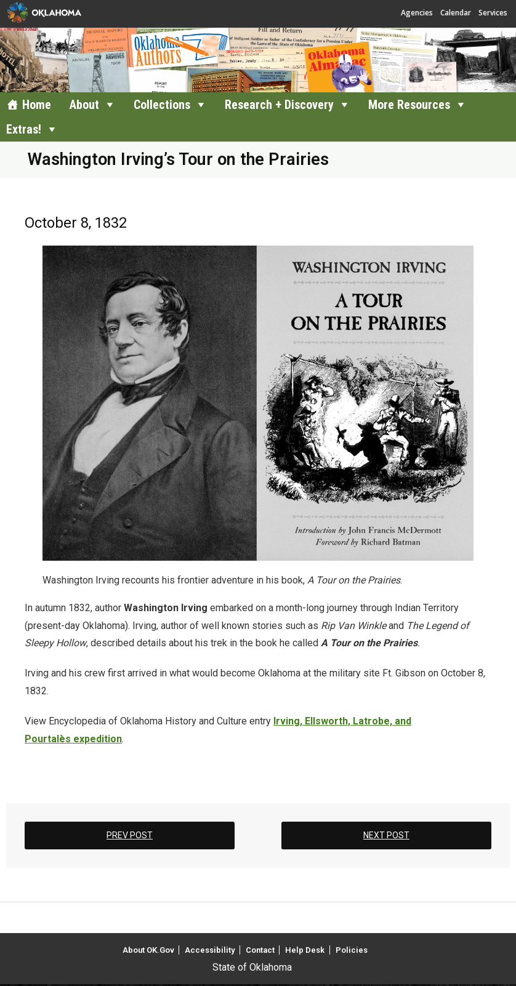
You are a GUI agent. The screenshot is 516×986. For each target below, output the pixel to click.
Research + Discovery (279, 104)
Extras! (23, 129)
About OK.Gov (148, 950)
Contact (260, 950)
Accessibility (210, 950)
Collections (162, 104)
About (84, 104)
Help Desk (305, 950)
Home (36, 104)
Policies (352, 950)
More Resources (409, 104)
